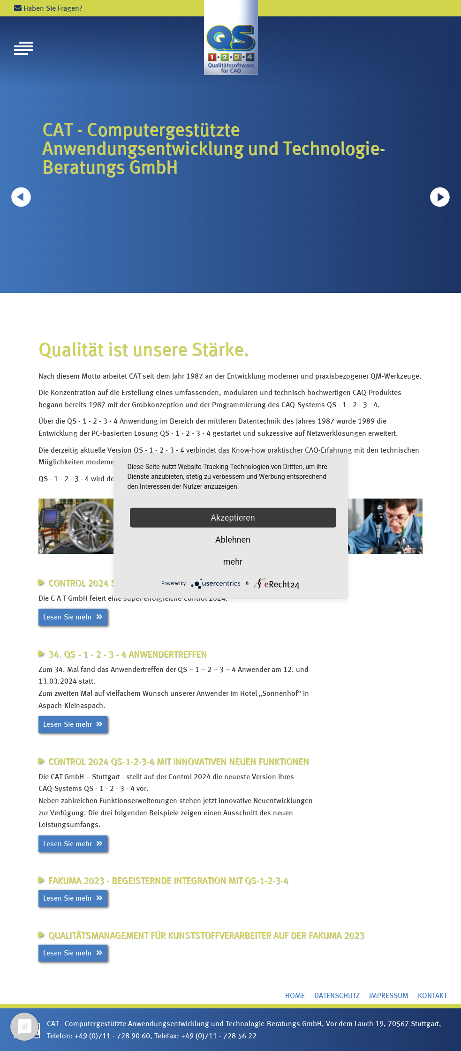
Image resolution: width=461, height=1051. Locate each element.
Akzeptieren (233, 517)
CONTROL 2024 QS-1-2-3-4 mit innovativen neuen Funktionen (178, 761)
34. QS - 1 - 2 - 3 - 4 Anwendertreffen (127, 654)
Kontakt (432, 995)
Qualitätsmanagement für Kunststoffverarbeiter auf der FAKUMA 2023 (206, 935)
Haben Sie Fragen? (48, 8)
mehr (232, 561)
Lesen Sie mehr (73, 616)
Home (295, 995)
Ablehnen (232, 539)
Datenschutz (337, 995)
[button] (440, 197)
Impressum (388, 995)
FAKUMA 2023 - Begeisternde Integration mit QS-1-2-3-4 (168, 880)
